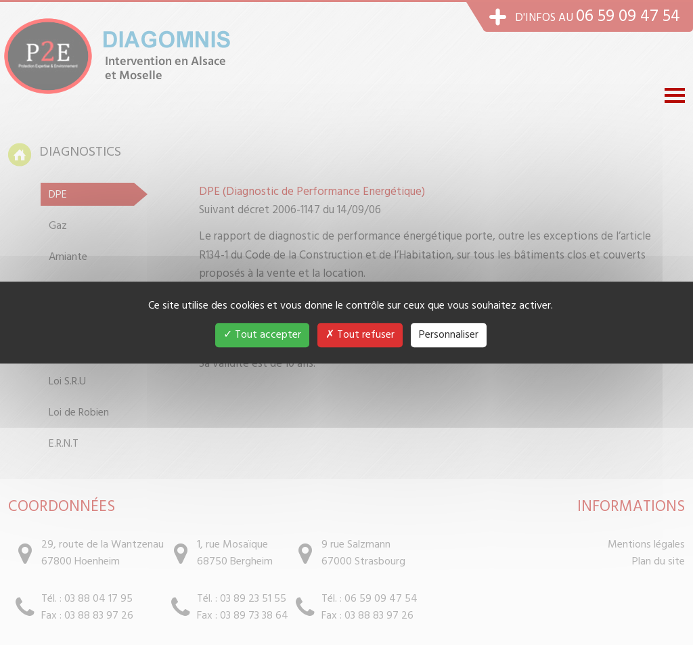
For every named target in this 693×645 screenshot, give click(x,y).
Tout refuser (360, 335)
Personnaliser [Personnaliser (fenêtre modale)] (448, 335)
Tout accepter (262, 335)
